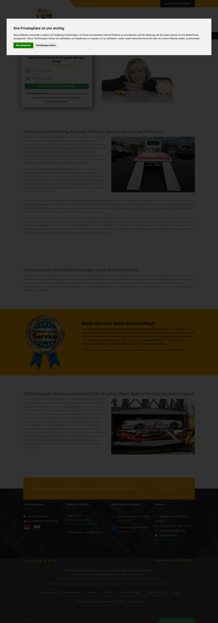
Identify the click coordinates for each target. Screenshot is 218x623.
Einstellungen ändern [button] (46, 45)
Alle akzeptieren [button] (23, 45)
